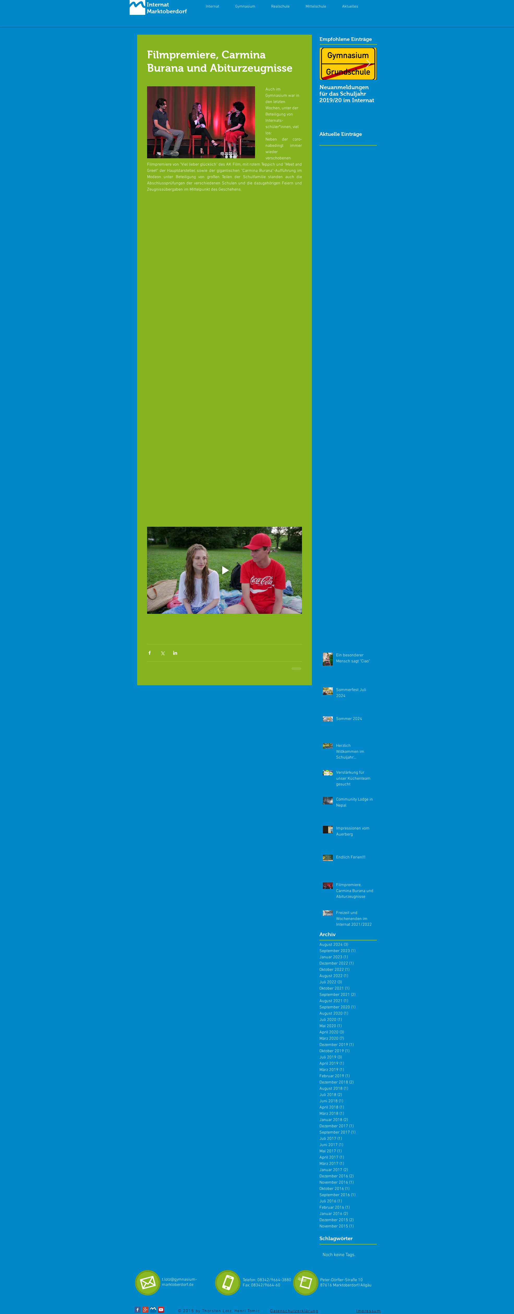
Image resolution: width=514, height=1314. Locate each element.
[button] (350, 6)
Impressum (368, 1311)
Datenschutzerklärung (294, 1311)
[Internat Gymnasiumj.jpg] (153, 1310)
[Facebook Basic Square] (138, 1310)
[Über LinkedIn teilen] (175, 652)
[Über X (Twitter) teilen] (162, 652)
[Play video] (224, 570)
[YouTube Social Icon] (161, 1310)
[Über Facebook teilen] (149, 652)
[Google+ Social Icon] (145, 1310)
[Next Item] (368, 64)
